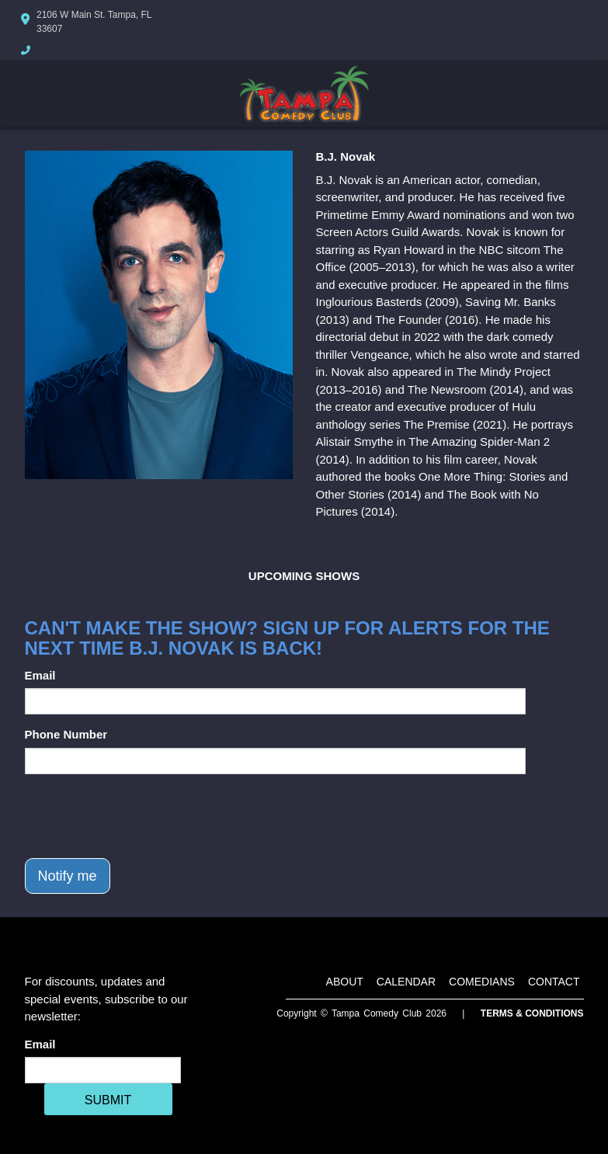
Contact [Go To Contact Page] (554, 981)
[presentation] (143, 816)
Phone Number (66, 734)
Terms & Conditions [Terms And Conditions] (532, 1013)
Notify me (67, 876)
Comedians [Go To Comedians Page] (482, 981)
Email (40, 675)
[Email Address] (103, 1070)
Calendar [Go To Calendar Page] (406, 981)
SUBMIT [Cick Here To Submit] (108, 1100)
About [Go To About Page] (344, 981)
